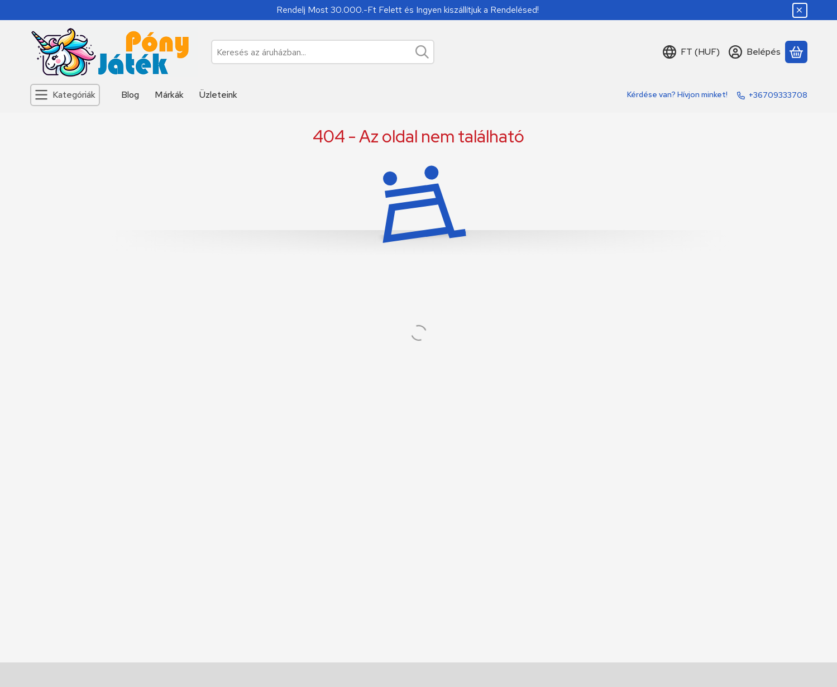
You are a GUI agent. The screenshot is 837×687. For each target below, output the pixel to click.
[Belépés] (754, 52)
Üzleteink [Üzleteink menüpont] (218, 95)
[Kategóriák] (65, 95)
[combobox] (322, 52)
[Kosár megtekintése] (796, 52)
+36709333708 (778, 95)
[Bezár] (799, 10)
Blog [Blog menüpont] (130, 95)
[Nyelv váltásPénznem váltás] (691, 52)
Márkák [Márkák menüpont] (169, 95)
